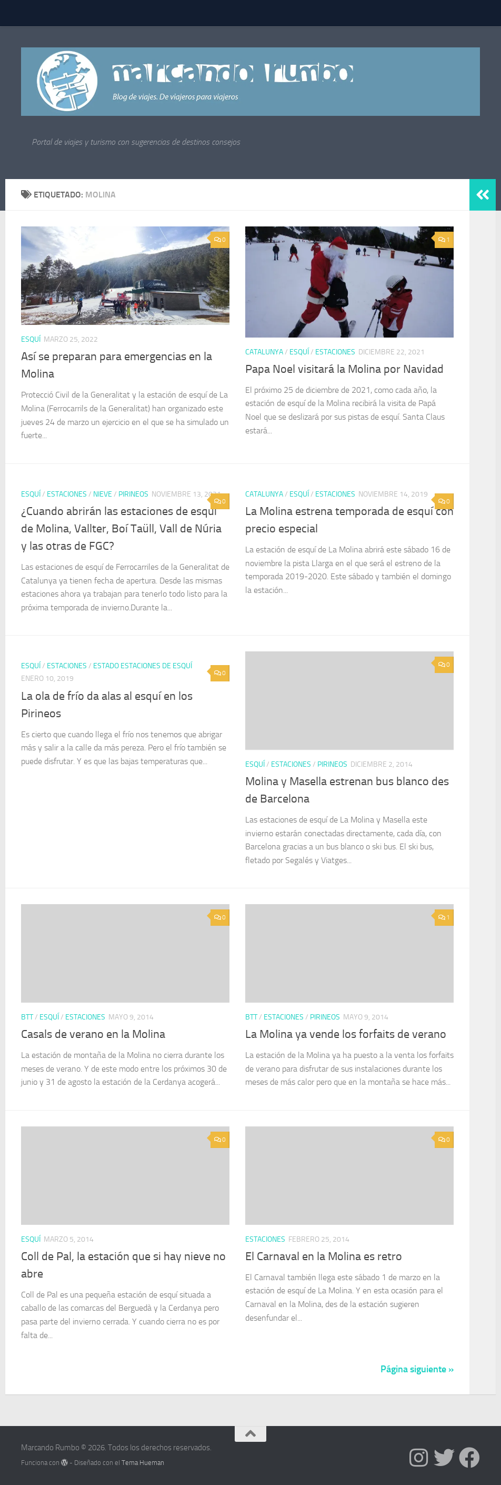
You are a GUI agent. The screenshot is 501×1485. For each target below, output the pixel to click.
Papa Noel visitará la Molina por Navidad (344, 369)
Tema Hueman (143, 1463)
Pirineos (133, 494)
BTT (27, 1017)
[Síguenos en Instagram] (418, 1457)
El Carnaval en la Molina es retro (323, 1256)
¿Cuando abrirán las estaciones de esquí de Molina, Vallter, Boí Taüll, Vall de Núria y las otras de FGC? (121, 528)
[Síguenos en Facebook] (469, 1457)
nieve (102, 494)
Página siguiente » (417, 1369)
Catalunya (264, 352)
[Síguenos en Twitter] (444, 1457)
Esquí (31, 339)
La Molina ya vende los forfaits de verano (345, 1034)
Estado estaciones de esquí (142, 665)
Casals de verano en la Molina (93, 1034)
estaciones (335, 352)
